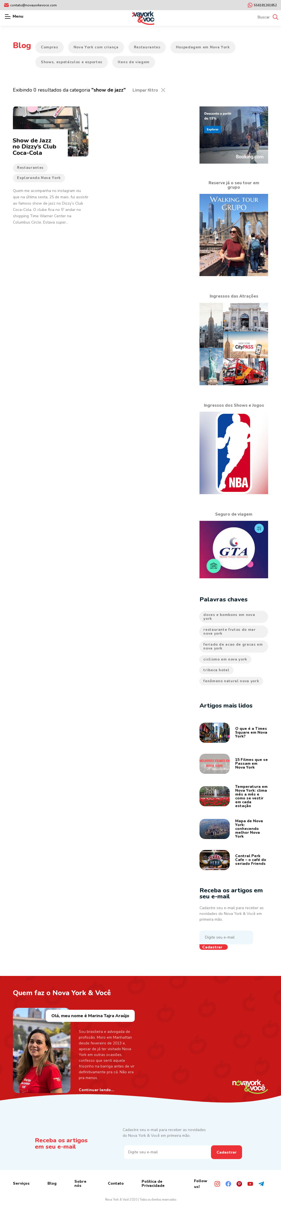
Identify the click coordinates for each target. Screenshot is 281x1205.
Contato (116, 1183)
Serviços (21, 1183)
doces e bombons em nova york (229, 616)
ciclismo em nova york (225, 659)
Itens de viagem (134, 62)
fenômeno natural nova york (231, 681)
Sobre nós (80, 1183)
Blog (52, 1183)
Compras (49, 47)
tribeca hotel (216, 670)
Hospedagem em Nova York (203, 47)
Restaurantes (147, 47)
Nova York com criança (96, 47)
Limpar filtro (145, 90)
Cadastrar (212, 947)
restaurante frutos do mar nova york (229, 631)
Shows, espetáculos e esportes (71, 62)
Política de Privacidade (153, 1183)
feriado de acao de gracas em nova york (233, 646)
